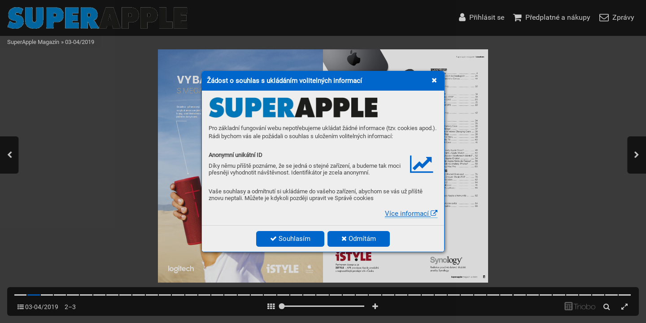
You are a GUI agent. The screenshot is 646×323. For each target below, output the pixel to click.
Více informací (411, 214)
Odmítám (358, 239)
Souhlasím (290, 239)
